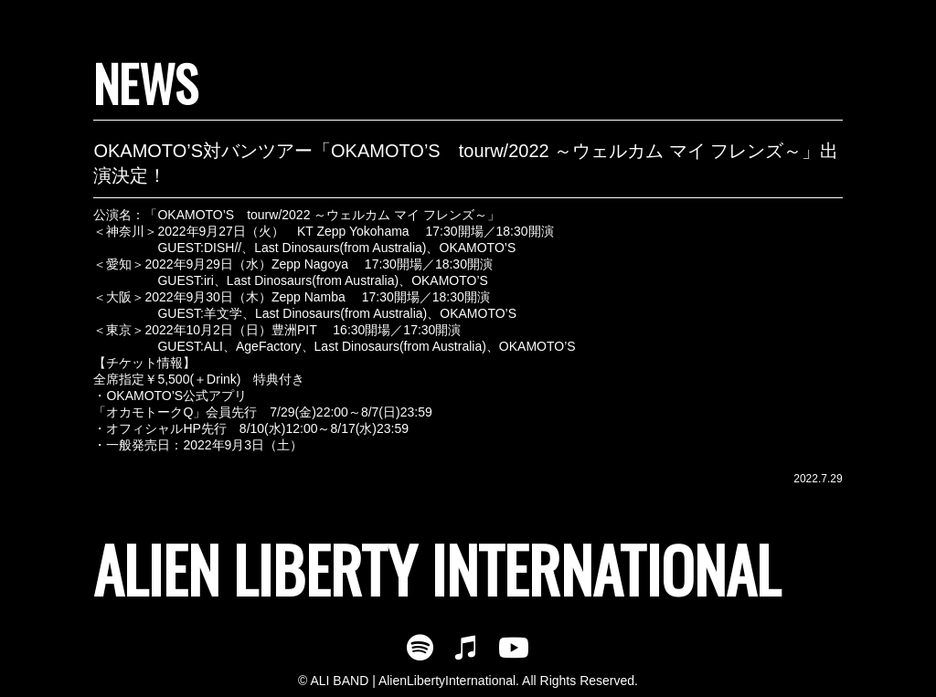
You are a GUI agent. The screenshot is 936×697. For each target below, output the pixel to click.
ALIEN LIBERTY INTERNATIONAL (436, 569)
